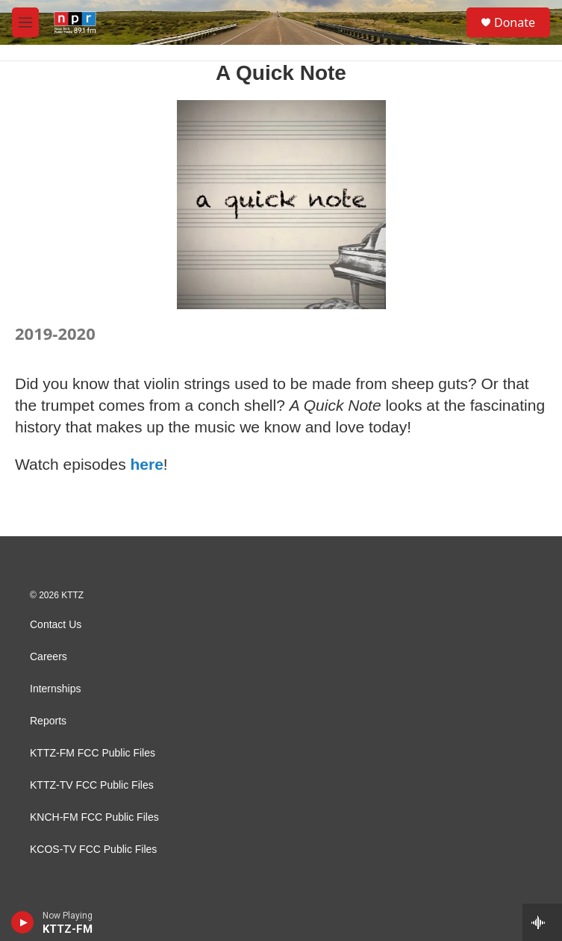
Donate (514, 22)
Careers (48, 656)
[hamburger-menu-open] (25, 22)
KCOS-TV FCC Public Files (93, 849)
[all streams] (542, 922)
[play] (22, 922)
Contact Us (55, 624)
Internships (55, 689)
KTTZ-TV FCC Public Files (92, 785)
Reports (48, 721)
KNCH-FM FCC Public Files (94, 817)
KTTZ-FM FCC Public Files (92, 753)
